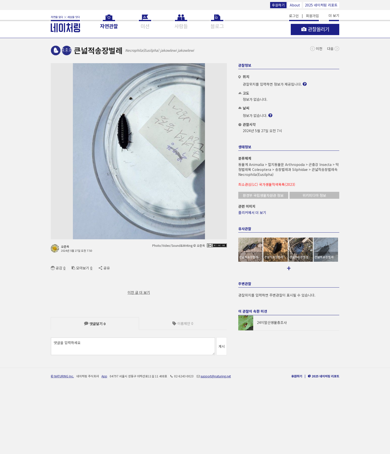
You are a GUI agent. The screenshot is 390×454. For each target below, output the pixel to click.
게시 (221, 346)
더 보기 (334, 15)
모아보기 (80, 267)
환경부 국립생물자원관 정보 (263, 195)
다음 (333, 48)
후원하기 (278, 4)
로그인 (294, 15)
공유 (104, 267)
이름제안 (182, 323)
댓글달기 (94, 323)
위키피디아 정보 (314, 195)
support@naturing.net (215, 438)
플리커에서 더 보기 (252, 212)
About (295, 4)
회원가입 (312, 15)
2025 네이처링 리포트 (321, 4)
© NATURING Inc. (62, 438)
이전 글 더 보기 (139, 292)
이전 (316, 48)
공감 (56, 267)
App (104, 438)
